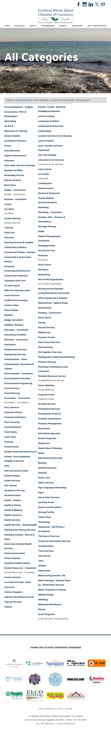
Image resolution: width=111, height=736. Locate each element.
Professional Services (49, 409)
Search (10, 100)
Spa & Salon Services (49, 497)
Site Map (68, 708)
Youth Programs (46, 614)
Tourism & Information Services (54, 541)
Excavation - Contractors (17, 398)
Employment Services (15, 349)
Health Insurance (13, 515)
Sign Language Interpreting (52, 487)
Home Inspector (12, 558)
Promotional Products (49, 414)
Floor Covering (11, 422)
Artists (7, 146)
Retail (41, 453)
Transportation (45, 546)
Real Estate (44, 428)
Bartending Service (14, 175)
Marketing (43, 207)
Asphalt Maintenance (15, 155)
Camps (7, 204)
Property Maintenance (49, 418)
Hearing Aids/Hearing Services (20, 530)
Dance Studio (11, 310)
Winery (42, 609)
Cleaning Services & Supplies (18, 242)
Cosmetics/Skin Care (14, 280)
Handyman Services (14, 490)
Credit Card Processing (15, 300)
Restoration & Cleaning (50, 448)
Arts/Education (12, 150)
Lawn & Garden (46, 141)
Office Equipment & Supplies (52, 298)
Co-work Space (12, 285)
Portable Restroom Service (52, 376)
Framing (8, 442)
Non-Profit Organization (50, 279)
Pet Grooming (45, 347)
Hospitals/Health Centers (17, 563)
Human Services (12, 577)
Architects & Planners (15, 141)
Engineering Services (15, 354)
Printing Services (47, 404)
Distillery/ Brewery (14, 325)
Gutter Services (12, 480)
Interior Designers (13, 592)
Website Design (46, 594)
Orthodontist (44, 308)
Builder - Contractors (15, 190)
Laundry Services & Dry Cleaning (55, 136)
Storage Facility (46, 512)
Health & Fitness (12, 505)
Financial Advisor (13, 412)
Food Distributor (12, 427)
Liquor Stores (45, 169)
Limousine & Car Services (51, 160)
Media (41, 231)
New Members (41, 100)
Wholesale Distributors (49, 604)
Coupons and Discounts (62, 100)
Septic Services (46, 482)
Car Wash (9, 209)
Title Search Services (48, 536)
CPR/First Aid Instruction (17, 290)
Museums (43, 255)
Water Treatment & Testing (52, 590)
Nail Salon (43, 269)
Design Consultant (13, 320)
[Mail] (103, 4)
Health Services (12, 520)
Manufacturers (45, 188)
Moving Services (46, 250)
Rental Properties (47, 438)
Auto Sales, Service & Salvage (19, 165)
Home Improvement (14, 553)
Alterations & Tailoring (15, 131)
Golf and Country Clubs (16, 471)
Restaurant (44, 443)
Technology (44, 522)
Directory (77, 25)
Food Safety (10, 432)
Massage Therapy (47, 226)
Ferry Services (11, 407)
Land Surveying (46, 116)
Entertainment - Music (15, 359)
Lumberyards (45, 183)
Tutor (41, 561)
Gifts (6, 466)
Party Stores (44, 317)
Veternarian (44, 570)
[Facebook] (78, 4)
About (33, 25)
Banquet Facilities (13, 170)
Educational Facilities (15, 335)
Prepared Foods (46, 394)
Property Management (49, 423)
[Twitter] (97, 4)
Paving (41, 322)
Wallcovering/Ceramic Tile (51, 575)
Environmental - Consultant (18, 373)
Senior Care (44, 478)
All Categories (83, 100)
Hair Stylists (10, 485)
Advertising (10, 121)
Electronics (10, 344)
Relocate (20, 25)
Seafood (42, 473)
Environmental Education (17, 378)
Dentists (8, 315)
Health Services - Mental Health (20, 525)
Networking (44, 274)
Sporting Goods (46, 502)
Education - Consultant (16, 330)
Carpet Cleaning (12, 218)
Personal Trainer (46, 337)
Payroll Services (46, 327)
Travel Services (46, 551)
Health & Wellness (13, 510)
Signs (41, 492)
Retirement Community (50, 458)
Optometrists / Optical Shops (53, 303)
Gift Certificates (97, 25)
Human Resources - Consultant (20, 568)
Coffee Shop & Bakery (15, 247)
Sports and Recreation (49, 507)
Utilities (42, 566)
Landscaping (44, 131)
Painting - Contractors (49, 313)
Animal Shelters (12, 136)
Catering (8, 227)
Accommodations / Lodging (18, 107)
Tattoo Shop (44, 517)
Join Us (60, 708)
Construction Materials (16, 276)
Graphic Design (12, 476)
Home (41, 708)
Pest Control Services (49, 342)
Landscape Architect (48, 121)
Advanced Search (23, 100)
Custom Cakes (11, 305)
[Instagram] (85, 4)
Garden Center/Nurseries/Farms (20, 451)
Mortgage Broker (47, 245)
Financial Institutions (15, 417)
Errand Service (11, 388)
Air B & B (8, 126)
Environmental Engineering (18, 383)
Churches (9, 237)
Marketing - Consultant (50, 212)
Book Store (10, 185)
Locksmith (43, 174)
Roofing (42, 463)
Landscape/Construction (50, 126)
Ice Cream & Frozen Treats (17, 582)
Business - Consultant (15, 199)
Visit (7, 25)
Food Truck (10, 437)
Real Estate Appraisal (49, 433)
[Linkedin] (91, 4)
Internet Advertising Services (19, 597)
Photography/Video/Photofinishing (56, 357)
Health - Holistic (12, 500)
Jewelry (8, 607)
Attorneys (9, 160)
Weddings (43, 599)
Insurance (9, 587)
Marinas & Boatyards (49, 193)
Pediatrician (44, 332)
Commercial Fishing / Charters (19, 252)
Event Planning (12, 393)
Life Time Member (47, 155)
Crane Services (11, 295)
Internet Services (13, 602)
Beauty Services (12, 180)
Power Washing (46, 385)
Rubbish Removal (47, 468)
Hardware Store (12, 495)
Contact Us (50, 708)
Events (63, 25)
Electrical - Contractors (16, 339)
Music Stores (44, 265)
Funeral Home (11, 447)
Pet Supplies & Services (50, 352)
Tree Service (44, 556)
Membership (47, 25)
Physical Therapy (47, 362)
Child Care (9, 232)
